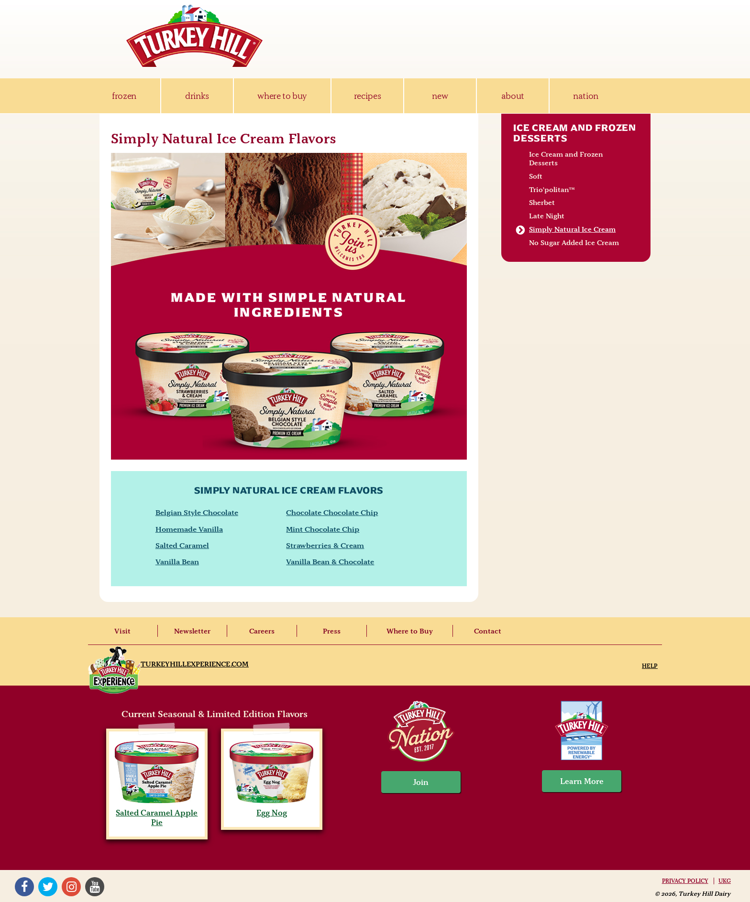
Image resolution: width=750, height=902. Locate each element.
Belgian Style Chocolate (196, 512)
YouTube (94, 886)
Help (650, 665)
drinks (197, 95)
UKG (724, 881)
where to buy (282, 95)
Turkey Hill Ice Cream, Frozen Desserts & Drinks (194, 36)
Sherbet (542, 202)
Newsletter (192, 631)
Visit (122, 631)
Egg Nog (271, 807)
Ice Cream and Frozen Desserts (574, 133)
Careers (262, 631)
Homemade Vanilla (189, 529)
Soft (535, 176)
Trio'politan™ (552, 189)
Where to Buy (409, 631)
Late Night (546, 216)
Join (421, 782)
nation (585, 95)
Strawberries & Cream (325, 545)
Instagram (71, 886)
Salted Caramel (182, 545)
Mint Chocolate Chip (322, 529)
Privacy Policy (685, 881)
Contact (487, 631)
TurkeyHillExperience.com (195, 664)
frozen (124, 95)
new (440, 95)
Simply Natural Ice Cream (572, 229)
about (512, 95)
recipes (367, 95)
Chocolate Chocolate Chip (332, 512)
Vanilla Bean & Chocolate (330, 561)
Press (332, 631)
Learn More (582, 781)
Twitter (47, 886)
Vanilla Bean (177, 561)
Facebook (24, 886)
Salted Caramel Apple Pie (157, 812)
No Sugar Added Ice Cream (574, 242)
